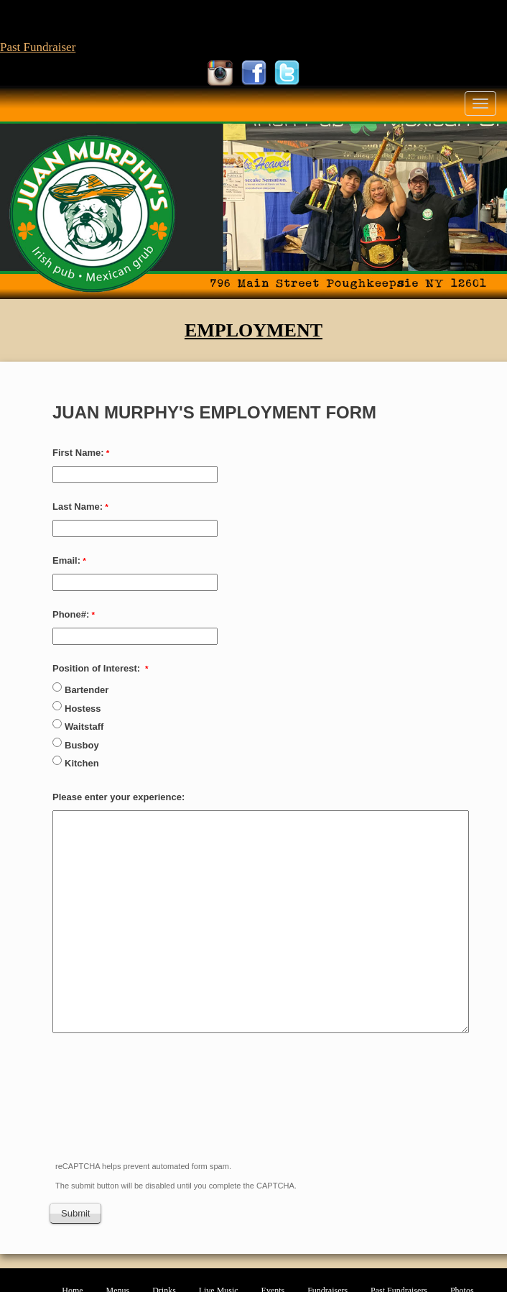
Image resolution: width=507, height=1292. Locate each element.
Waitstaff (84, 726)
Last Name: (77, 506)
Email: (66, 560)
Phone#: (70, 614)
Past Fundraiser (37, 47)
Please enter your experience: (119, 797)
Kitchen (83, 763)
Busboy (83, 745)
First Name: (78, 452)
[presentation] (160, 1110)
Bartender (86, 689)
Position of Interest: (97, 668)
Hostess (83, 708)
